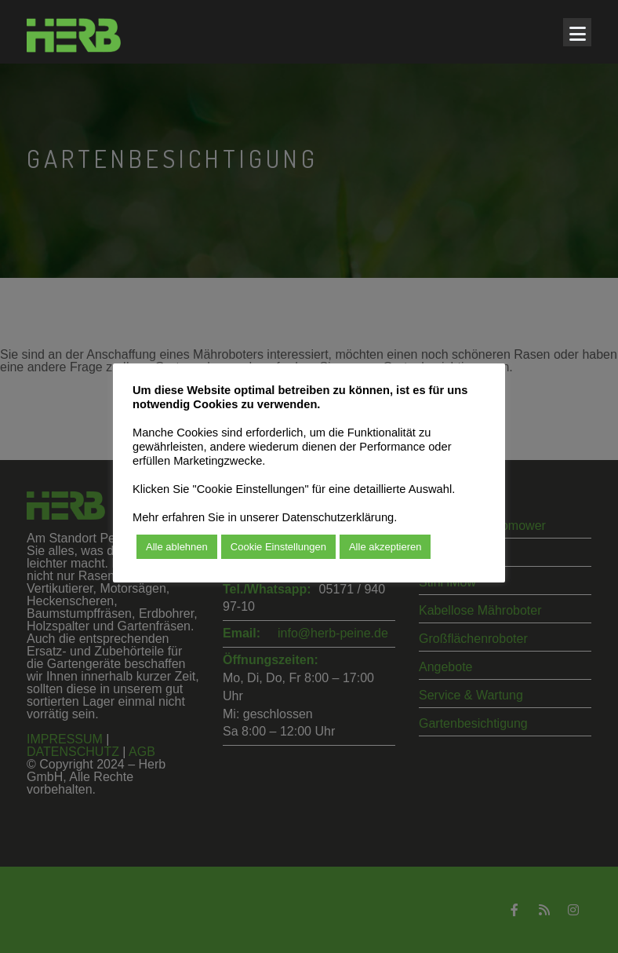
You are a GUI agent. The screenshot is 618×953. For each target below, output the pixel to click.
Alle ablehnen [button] (177, 547)
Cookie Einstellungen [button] (278, 547)
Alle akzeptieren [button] (385, 547)
